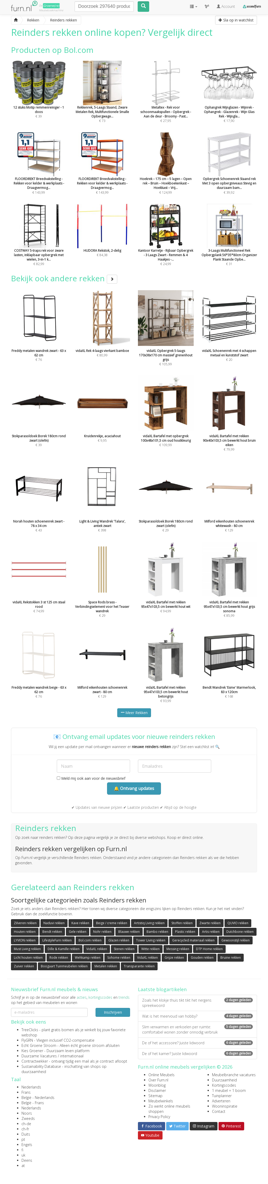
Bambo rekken (157, 931)
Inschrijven (113, 1012)
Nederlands (31, 1087)
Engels (26, 1144)
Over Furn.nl (158, 1080)
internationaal (71, 1055)
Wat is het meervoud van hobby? (197, 1016)
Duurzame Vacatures (39, 1055)
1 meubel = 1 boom (229, 1090)
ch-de (26, 1123)
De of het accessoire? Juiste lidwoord (197, 1042)
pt (23, 1139)
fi (22, 1149)
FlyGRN (27, 1040)
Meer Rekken (134, 712)
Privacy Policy (159, 1116)
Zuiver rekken (24, 966)
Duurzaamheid (224, 1080)
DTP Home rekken (209, 949)
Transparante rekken (139, 966)
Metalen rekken (105, 966)
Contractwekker (34, 1061)
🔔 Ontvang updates (134, 788)
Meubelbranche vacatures (234, 1074)
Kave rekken (80, 923)
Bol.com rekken (90, 940)
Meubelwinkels (160, 1100)
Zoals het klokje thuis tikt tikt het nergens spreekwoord (197, 1003)
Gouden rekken (202, 957)
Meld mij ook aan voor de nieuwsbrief (91, 778)
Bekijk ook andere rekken (64, 278)
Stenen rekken (124, 949)
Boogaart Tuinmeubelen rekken (64, 966)
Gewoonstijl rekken (235, 940)
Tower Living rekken (150, 940)
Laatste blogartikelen (162, 989)
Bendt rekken (52, 931)
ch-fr (25, 1128)
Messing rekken (177, 949)
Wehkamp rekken (87, 957)
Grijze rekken (174, 957)
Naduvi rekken (54, 923)
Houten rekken (25, 931)
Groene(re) (51, 5)
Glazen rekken (118, 940)
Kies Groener (32, 1050)
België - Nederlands (37, 1097)
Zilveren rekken (25, 923)
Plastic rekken (185, 931)
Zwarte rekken (210, 923)
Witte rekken (150, 949)
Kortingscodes (224, 1085)
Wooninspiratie (224, 1106)
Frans (26, 1092)
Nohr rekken (102, 931)
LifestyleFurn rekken (57, 940)
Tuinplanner (222, 1095)
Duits (25, 1134)
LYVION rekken (25, 940)
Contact (218, 1111)
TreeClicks (29, 1029)
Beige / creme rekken (111, 923)
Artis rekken (211, 931)
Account (226, 6)
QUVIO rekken (237, 923)
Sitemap (155, 1095)
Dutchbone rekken (240, 931)
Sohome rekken (118, 957)
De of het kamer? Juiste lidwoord (197, 1053)
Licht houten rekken (28, 957)
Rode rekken (58, 957)
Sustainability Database (41, 1066)
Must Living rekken (27, 949)
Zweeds (28, 1118)
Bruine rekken (230, 957)
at (23, 1165)
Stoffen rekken (182, 923)
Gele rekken (77, 931)
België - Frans (32, 1102)
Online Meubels (161, 1074)
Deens (26, 1160)
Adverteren (221, 1100)
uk (23, 1155)
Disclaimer (157, 1090)
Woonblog (157, 1085)
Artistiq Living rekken (149, 923)
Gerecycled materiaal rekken (193, 940)
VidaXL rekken (96, 949)
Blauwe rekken (129, 931)
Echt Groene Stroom (38, 1045)
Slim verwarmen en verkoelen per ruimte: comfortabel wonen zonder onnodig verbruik (197, 1029)
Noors (26, 1113)
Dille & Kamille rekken (64, 949)
